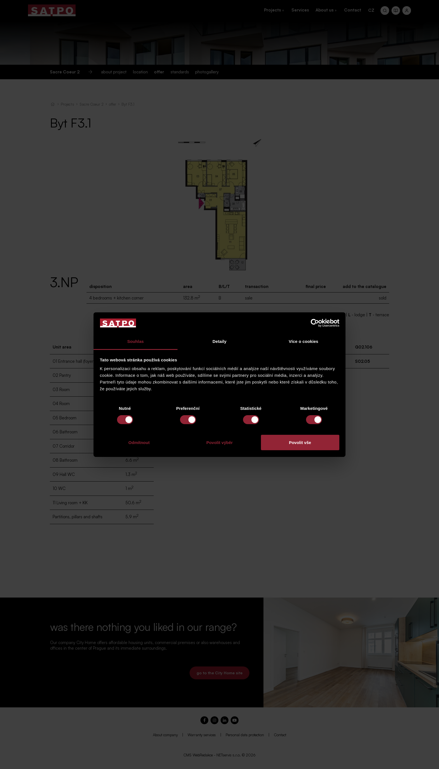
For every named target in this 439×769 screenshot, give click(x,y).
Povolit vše (300, 442)
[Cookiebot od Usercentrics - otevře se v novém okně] (314, 323)
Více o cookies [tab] (303, 341)
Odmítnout (139, 442)
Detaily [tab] (219, 341)
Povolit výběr (219, 442)
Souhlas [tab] (135, 341)
